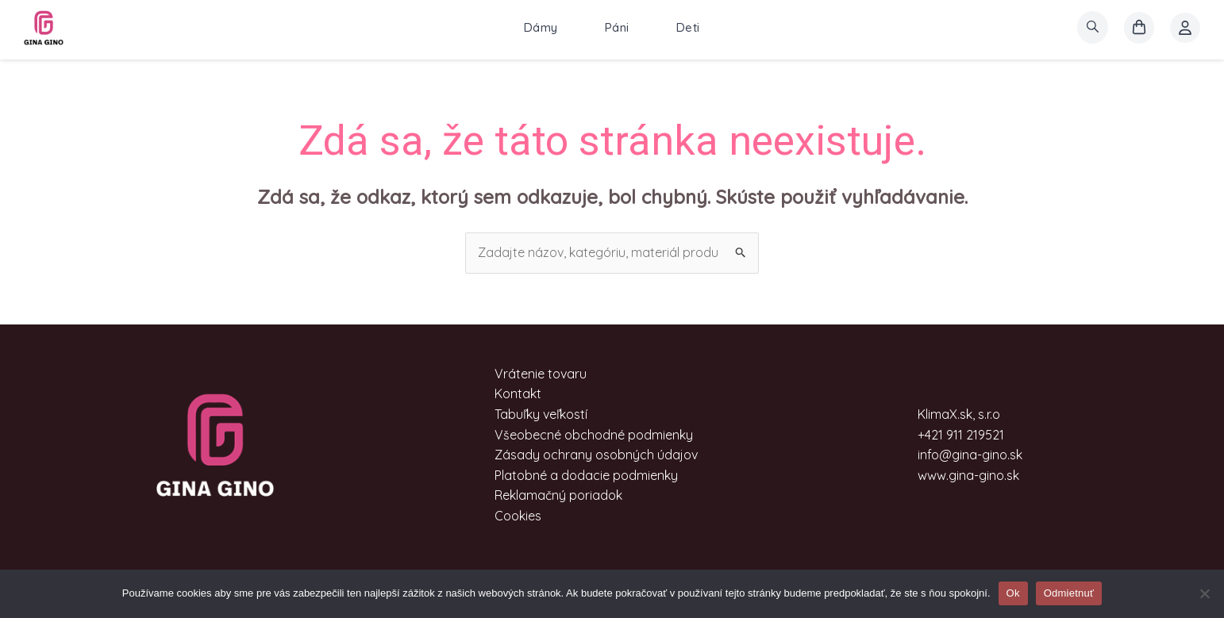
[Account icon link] (1185, 28)
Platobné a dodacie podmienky (586, 475)
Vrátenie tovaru (541, 374)
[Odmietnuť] (1204, 593)
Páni (617, 27)
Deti (688, 27)
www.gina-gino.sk (968, 475)
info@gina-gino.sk (970, 455)
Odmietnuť (1069, 593)
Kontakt (518, 393)
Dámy (541, 27)
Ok (1013, 593)
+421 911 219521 (961, 435)
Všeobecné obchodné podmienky (594, 435)
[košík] (1139, 28)
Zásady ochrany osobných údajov (596, 455)
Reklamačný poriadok (558, 495)
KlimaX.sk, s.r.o (959, 414)
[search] (1092, 27)
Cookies (518, 516)
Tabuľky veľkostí (541, 414)
